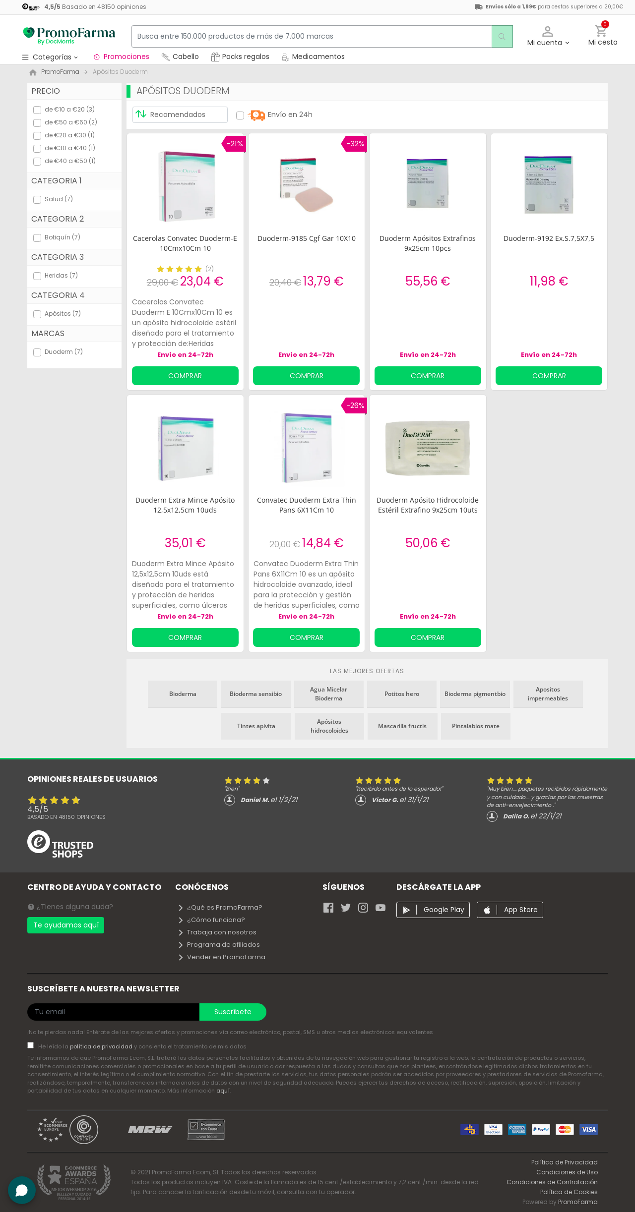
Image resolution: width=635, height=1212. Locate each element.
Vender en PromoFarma (221, 957)
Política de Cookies (569, 1192)
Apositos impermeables (548, 693)
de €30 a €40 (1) (70, 148)
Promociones (120, 56)
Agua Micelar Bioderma (328, 693)
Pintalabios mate (476, 726)
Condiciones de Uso (567, 1172)
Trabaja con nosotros (216, 932)
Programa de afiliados (218, 944)
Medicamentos (313, 56)
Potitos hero (401, 694)
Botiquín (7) (62, 237)
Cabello (180, 56)
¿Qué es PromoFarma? (219, 907)
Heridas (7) (61, 275)
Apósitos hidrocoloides (329, 726)
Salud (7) (59, 199)
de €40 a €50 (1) (70, 161)
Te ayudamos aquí (66, 925)
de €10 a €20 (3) (70, 109)
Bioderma (182, 694)
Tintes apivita (256, 726)
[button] (547, 36)
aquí (223, 1091)
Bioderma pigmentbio (475, 694)
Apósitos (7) (63, 313)
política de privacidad (102, 1046)
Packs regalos (240, 56)
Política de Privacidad (564, 1162)
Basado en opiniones (66, 817)
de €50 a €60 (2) (71, 122)
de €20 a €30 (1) (70, 135)
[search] (499, 36)
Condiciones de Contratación (552, 1182)
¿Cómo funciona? (211, 919)
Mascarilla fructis (402, 726)
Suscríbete (233, 1012)
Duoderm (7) (64, 351)
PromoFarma (578, 1202)
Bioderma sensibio (256, 694)
